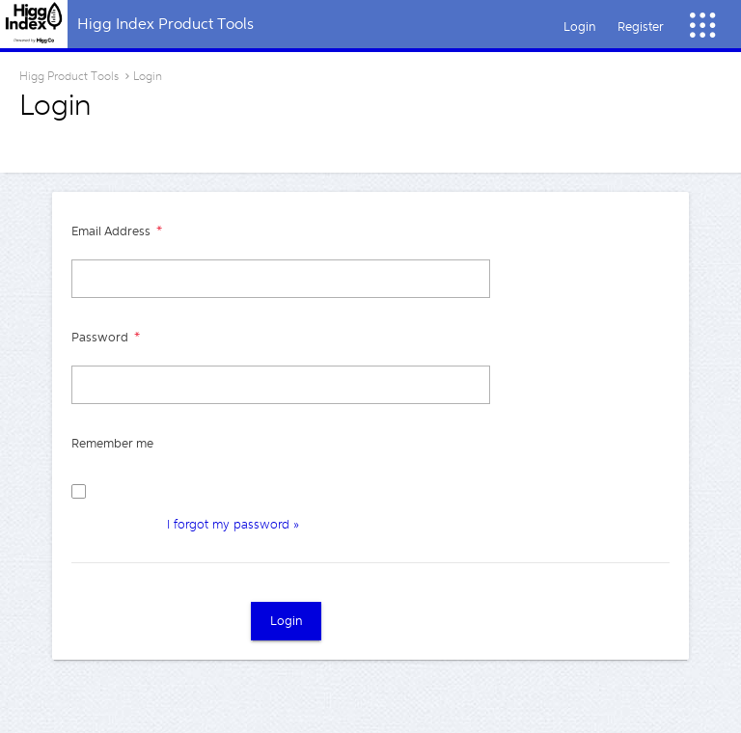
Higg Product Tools (69, 76)
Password (101, 337)
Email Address (112, 231)
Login (579, 26)
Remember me (112, 443)
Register (641, 26)
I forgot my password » (233, 524)
